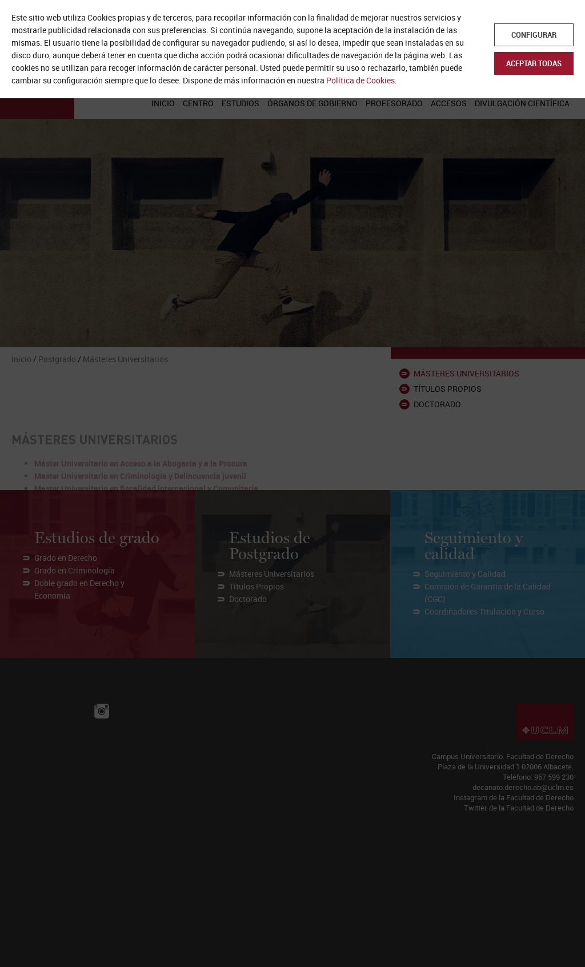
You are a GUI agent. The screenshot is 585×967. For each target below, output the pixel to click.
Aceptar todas (534, 63)
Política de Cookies (360, 80)
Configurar (533, 35)
